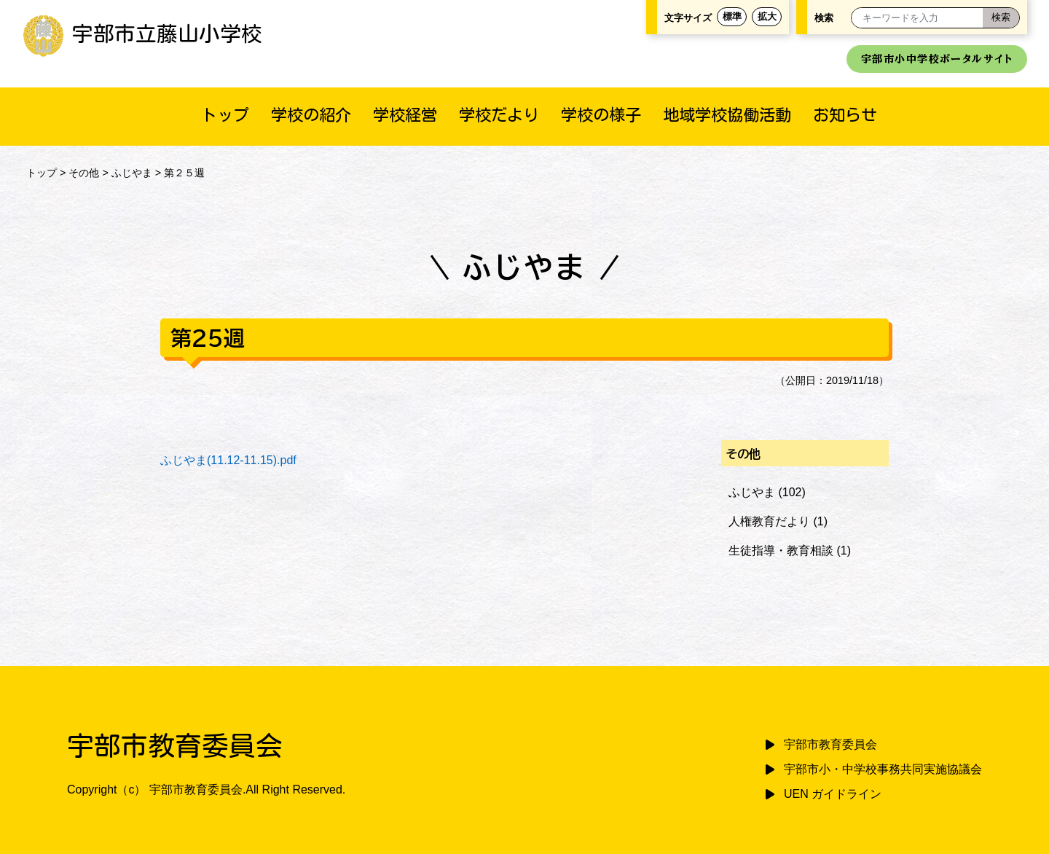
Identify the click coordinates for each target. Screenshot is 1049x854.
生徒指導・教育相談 (780, 550)
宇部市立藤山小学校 (142, 33)
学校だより (499, 114)
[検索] (1001, 18)
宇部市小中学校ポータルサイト (937, 58)
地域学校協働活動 (727, 114)
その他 (83, 173)
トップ (225, 114)
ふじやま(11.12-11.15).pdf (228, 460)
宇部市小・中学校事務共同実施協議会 (883, 769)
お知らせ (845, 114)
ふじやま (131, 173)
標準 (732, 16)
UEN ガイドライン (832, 794)
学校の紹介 (311, 114)
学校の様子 (601, 114)
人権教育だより (769, 521)
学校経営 (405, 114)
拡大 (767, 16)
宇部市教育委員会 (830, 744)
